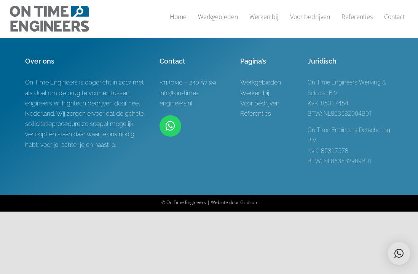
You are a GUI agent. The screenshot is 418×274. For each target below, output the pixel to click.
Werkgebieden (260, 82)
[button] (399, 253)
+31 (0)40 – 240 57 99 (188, 82)
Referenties (255, 113)
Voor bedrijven (259, 103)
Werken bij (254, 93)
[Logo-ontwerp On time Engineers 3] (49, 8)
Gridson (248, 202)
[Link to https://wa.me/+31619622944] (170, 126)
